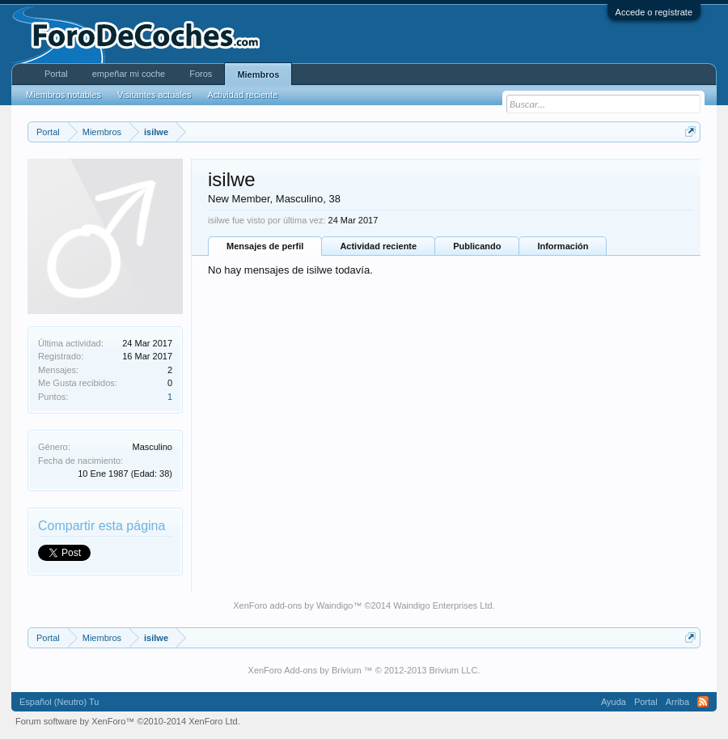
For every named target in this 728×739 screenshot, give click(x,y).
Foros (200, 74)
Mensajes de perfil (264, 246)
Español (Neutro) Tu (59, 702)
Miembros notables (63, 95)
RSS (703, 701)
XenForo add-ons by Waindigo (293, 605)
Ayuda (613, 702)
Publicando (477, 246)
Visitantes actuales (154, 95)
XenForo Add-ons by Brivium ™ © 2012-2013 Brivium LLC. (364, 670)
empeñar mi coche (129, 74)
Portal (56, 74)
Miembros (258, 74)
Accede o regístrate (654, 12)
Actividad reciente (378, 246)
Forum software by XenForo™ (127, 721)
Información (562, 246)
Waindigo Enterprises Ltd (443, 605)
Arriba (677, 702)
